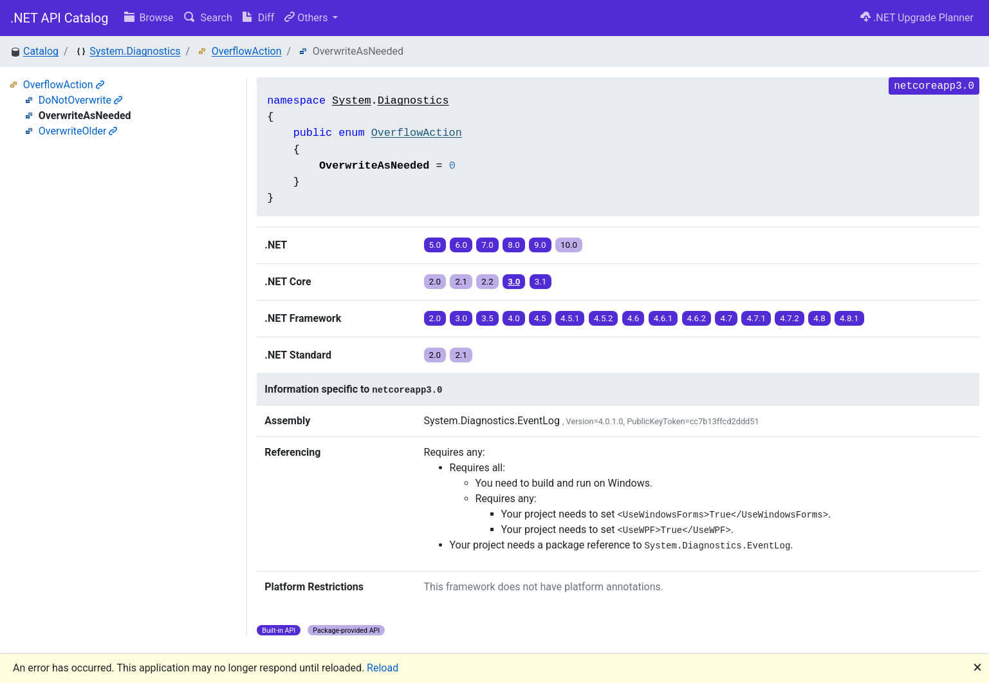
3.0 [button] (514, 281)
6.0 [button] (461, 245)
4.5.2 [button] (603, 318)
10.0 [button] (568, 245)
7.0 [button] (487, 245)
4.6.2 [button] (697, 318)
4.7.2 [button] (789, 318)
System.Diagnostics (134, 51)
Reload (382, 668)
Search (208, 18)
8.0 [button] (514, 245)
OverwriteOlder (78, 131)
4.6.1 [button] (663, 318)
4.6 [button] (633, 318)
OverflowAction (247, 51)
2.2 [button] (487, 281)
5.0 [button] (435, 245)
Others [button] (307, 18)
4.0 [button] (514, 318)
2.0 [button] (435, 281)
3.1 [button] (541, 281)
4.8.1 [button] (849, 318)
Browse (149, 18)
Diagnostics (413, 101)
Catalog (41, 51)
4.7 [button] (726, 318)
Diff (258, 18)
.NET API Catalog (59, 18)
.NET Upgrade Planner (917, 18)
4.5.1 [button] (570, 318)
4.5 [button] (540, 318)
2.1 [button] (461, 281)
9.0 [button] (540, 245)
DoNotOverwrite (80, 100)
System (351, 101)
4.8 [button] (819, 318)
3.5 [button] (487, 318)
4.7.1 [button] (756, 318)
